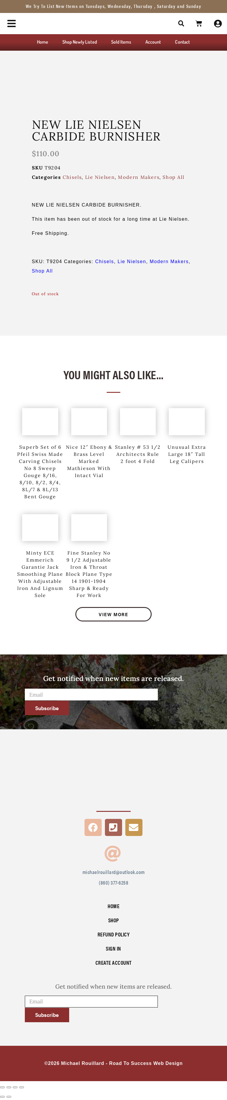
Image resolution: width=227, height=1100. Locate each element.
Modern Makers (138, 177)
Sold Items (121, 42)
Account (153, 42)
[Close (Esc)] (21, 1087)
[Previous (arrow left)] (2, 1097)
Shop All (173, 177)
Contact (182, 42)
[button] (181, 24)
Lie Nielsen (100, 177)
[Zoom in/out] (2, 1087)
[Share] (15, 1087)
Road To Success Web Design (146, 1063)
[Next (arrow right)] (9, 1097)
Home (42, 42)
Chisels (72, 177)
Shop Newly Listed (79, 42)
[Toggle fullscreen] (9, 1087)
